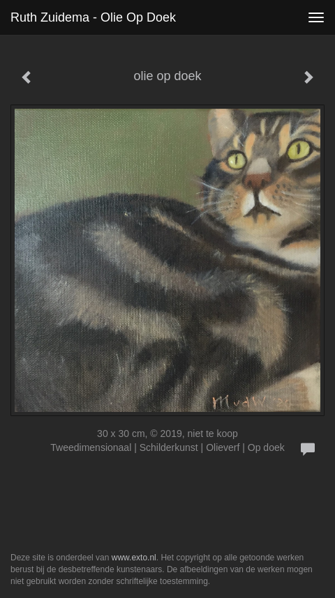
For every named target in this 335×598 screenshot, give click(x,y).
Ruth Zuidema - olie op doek (93, 17)
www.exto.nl (134, 557)
